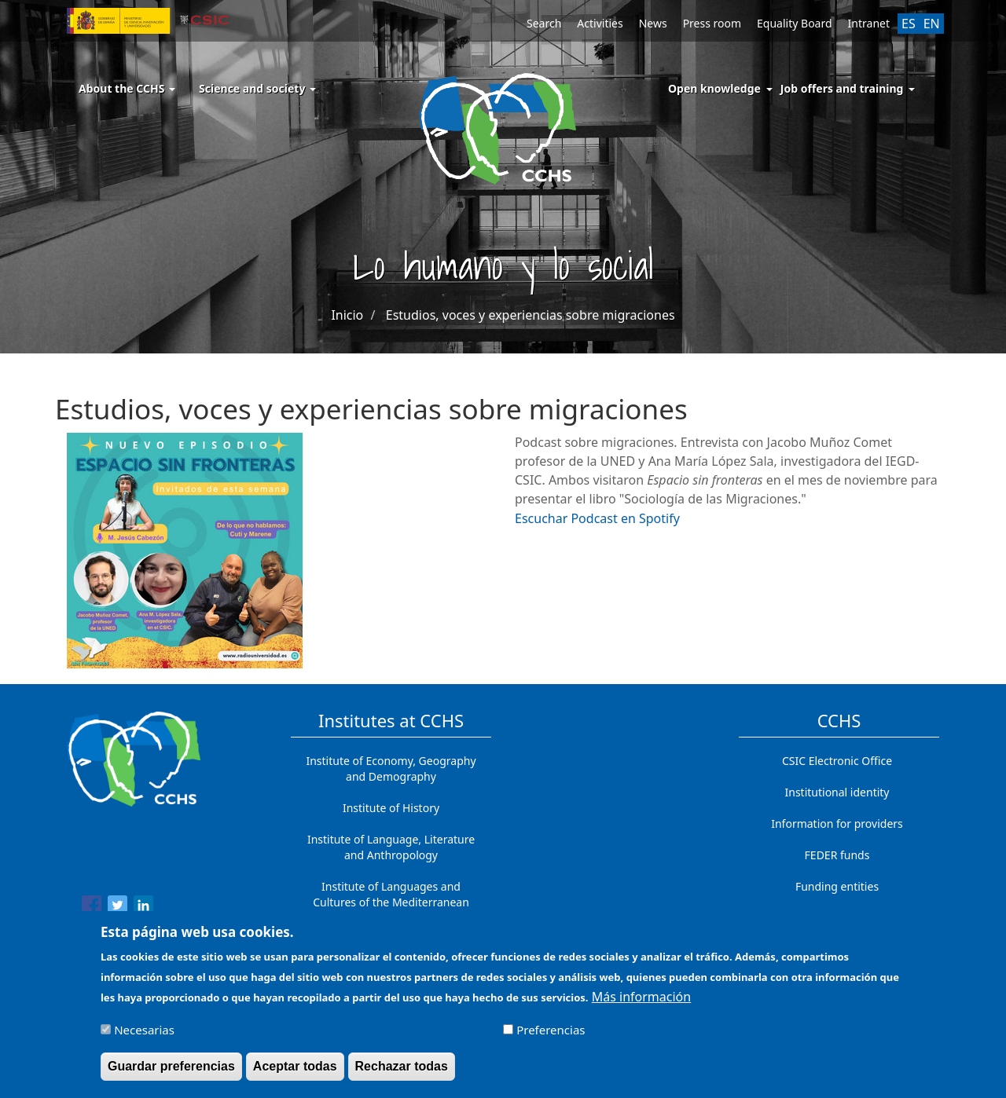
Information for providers (837, 823)
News (653, 23)
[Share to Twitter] (117, 907)
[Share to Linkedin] (143, 907)
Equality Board (794, 23)
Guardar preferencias (171, 1073)
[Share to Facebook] (91, 907)
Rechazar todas (401, 1073)
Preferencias (550, 1037)
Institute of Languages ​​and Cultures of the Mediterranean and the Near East (391, 902)
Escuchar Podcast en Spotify (597, 518)
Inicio (347, 315)
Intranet (869, 23)
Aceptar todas (295, 1073)
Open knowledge (714, 88)
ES (908, 23)
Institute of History (391, 807)
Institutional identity (837, 792)
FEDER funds (837, 854)
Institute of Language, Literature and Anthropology (391, 847)
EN (931, 23)
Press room (712, 23)
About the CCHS (127, 88)
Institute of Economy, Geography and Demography (390, 768)
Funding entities (837, 886)
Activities (599, 23)
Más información (641, 1003)
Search (544, 23)
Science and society (257, 88)
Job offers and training (842, 88)
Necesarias (144, 1037)
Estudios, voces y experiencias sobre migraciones (530, 315)
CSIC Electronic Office (837, 760)
